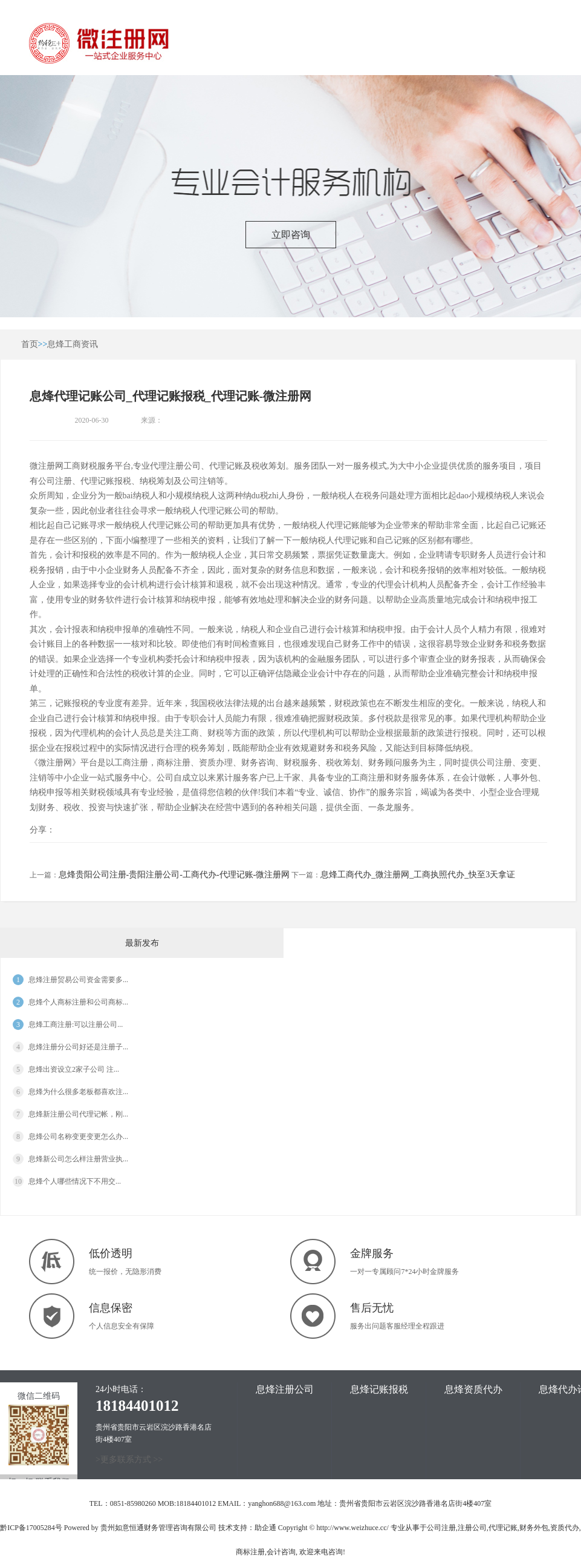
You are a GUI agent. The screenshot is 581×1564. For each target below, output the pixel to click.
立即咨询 (290, 234)
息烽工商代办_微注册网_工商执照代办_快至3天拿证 (417, 874)
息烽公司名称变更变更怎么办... (78, 1136)
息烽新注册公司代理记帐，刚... (78, 1114)
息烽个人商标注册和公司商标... (78, 1002)
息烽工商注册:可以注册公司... (75, 1024)
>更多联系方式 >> (129, 1459)
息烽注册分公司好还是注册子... (78, 1047)
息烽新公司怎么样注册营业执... (78, 1159)
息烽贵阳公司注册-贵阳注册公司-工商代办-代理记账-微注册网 (174, 874)
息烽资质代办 (473, 1389)
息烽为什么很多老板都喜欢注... (78, 1091)
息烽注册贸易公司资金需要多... (78, 979)
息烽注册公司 (285, 1389)
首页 (29, 344)
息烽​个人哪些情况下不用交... (74, 1181)
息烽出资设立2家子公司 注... (73, 1069)
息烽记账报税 (379, 1389)
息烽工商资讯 (72, 344)
